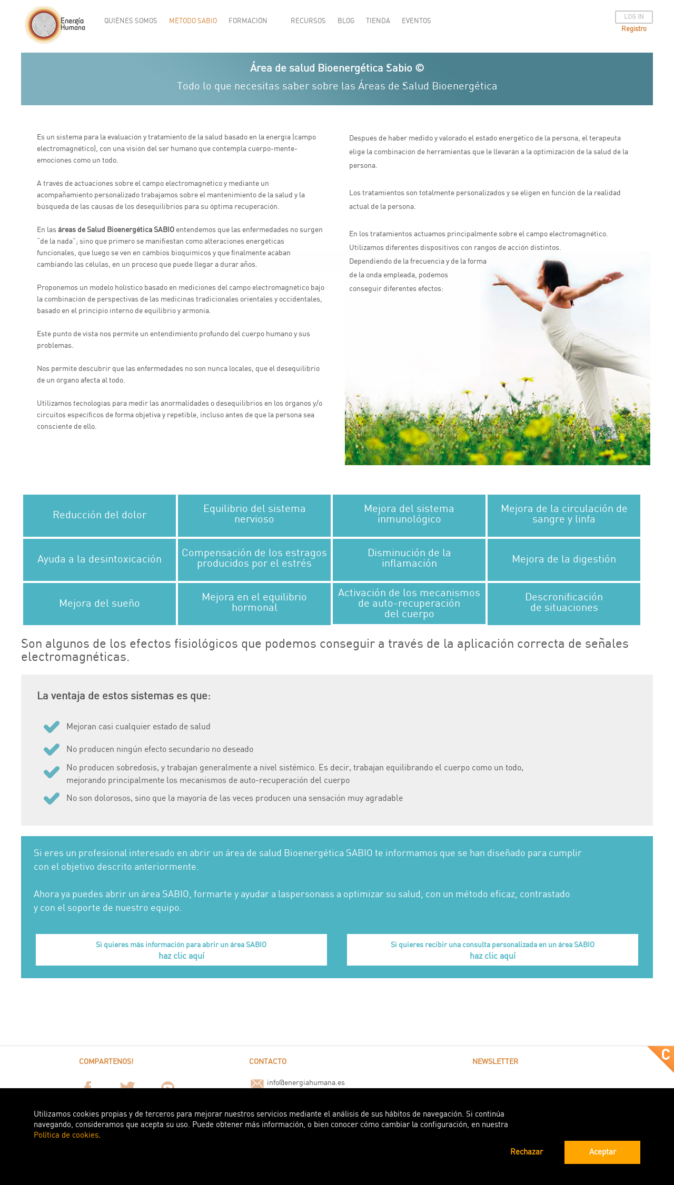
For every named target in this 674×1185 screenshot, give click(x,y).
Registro (634, 29)
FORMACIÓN (248, 21)
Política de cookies (66, 1135)
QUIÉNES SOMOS (130, 21)
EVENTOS (416, 21)
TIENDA (378, 21)
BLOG (346, 21)
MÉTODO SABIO (193, 21)
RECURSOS (308, 21)
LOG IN (634, 17)
